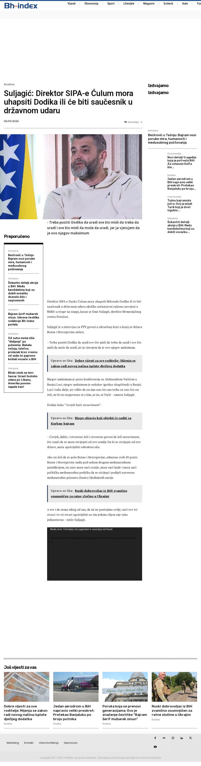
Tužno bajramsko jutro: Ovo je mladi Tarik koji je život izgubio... (179, 205)
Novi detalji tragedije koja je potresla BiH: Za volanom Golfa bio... (181, 162)
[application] (94, 554)
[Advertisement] (100, 50)
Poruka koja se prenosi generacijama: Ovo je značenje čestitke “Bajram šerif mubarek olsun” (122, 714)
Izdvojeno (13, 251)
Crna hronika (174, 154)
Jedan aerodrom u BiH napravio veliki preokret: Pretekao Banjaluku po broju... (181, 183)
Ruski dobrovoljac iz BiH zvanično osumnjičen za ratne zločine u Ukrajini (172, 710)
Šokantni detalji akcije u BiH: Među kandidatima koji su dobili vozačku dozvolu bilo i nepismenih (23, 291)
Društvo (9, 84)
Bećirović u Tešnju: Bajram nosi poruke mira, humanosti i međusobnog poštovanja (21, 262)
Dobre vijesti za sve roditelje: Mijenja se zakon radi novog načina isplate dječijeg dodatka (26, 712)
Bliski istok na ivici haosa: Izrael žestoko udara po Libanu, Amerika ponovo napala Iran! (22, 380)
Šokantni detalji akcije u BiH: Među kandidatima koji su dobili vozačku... (180, 227)
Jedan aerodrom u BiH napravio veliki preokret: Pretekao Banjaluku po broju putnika (74, 712)
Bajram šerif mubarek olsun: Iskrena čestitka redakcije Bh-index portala (23, 319)
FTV (83, 327)
